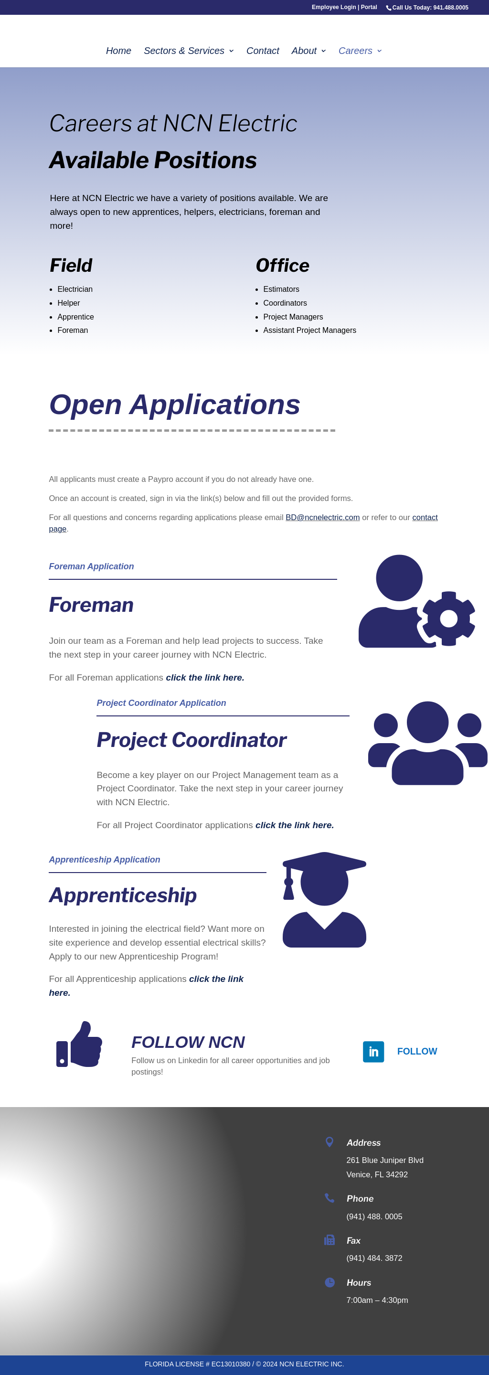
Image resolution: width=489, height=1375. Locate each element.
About (304, 51)
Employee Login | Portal (344, 7)
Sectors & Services (184, 51)
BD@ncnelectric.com (323, 517)
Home (118, 51)
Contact (262, 51)
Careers (355, 51)
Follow (417, 1051)
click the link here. (205, 677)
